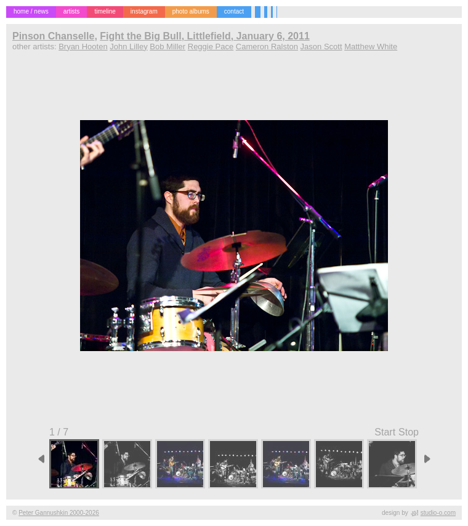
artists (71, 11)
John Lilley (128, 46)
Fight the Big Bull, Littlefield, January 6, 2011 (205, 36)
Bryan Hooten (83, 46)
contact (234, 11)
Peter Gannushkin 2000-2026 (58, 512)
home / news (31, 11)
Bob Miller (167, 46)
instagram (144, 11)
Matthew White (370, 46)
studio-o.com (438, 512)
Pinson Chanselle (53, 36)
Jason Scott (321, 46)
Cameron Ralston (267, 46)
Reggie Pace (210, 46)
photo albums (190, 11)
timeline (104, 11)
